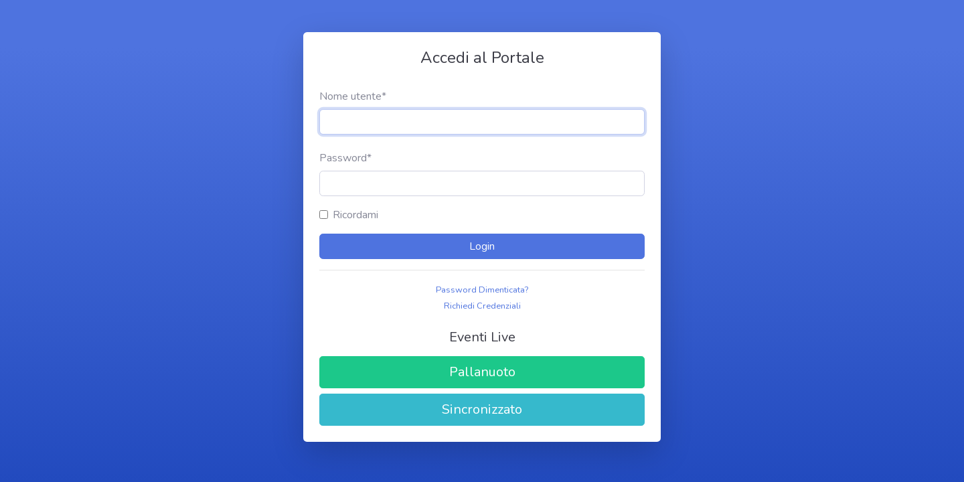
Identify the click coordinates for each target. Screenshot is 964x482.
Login (482, 246)
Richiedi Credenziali (482, 306)
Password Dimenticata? (482, 290)
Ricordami (355, 215)
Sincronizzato (482, 409)
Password (345, 158)
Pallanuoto (482, 372)
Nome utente (352, 96)
